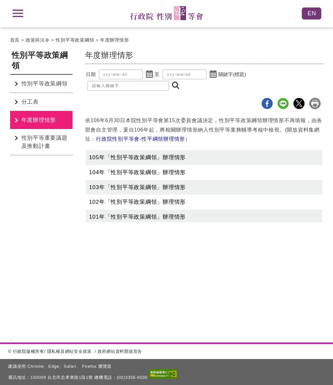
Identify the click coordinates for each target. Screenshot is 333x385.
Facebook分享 (267, 103)
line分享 (283, 103)
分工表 (30, 102)
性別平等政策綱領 (75, 40)
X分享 (299, 103)
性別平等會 (166, 13)
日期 (91, 74)
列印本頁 (315, 103)
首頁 (15, 40)
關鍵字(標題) (232, 74)
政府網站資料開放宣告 (120, 351)
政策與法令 (38, 40)
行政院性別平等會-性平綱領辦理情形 (140, 139)
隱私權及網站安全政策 (69, 351)
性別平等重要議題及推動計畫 (44, 142)
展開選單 (18, 13)
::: (7, 56)
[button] (149, 74)
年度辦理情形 (114, 40)
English (311, 13)
